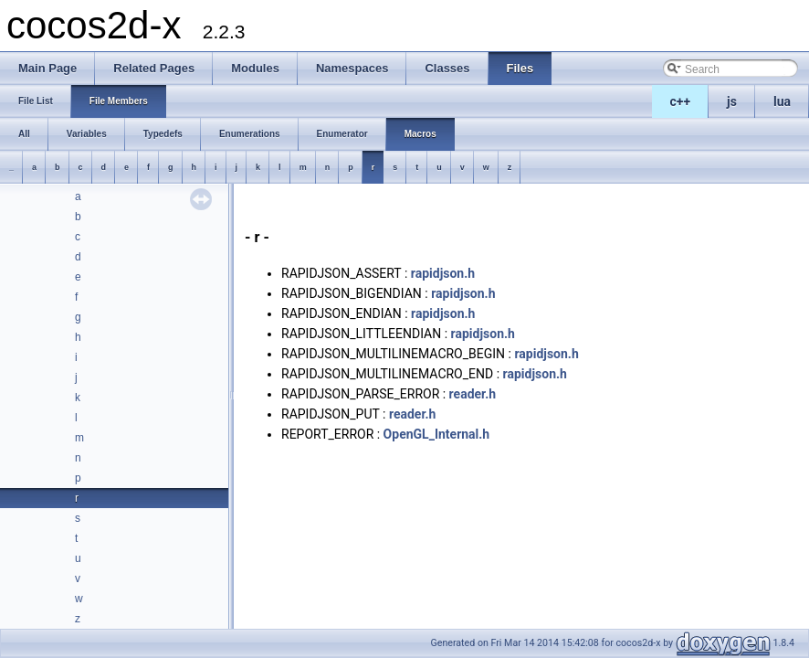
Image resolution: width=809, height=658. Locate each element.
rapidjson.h (443, 273)
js (732, 101)
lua (782, 101)
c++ (680, 101)
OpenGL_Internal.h (436, 434)
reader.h (472, 394)
